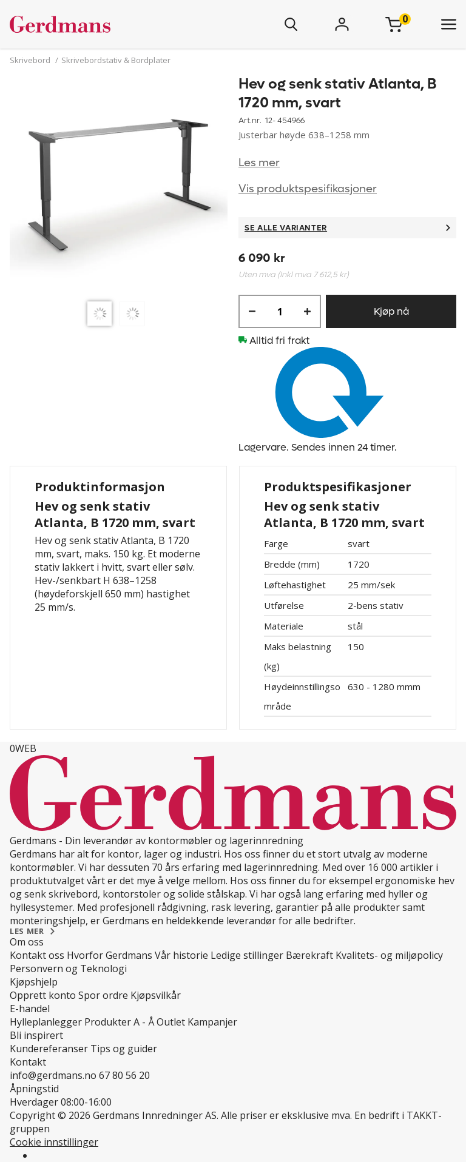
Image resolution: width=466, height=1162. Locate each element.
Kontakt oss (37, 955)
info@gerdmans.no (53, 1075)
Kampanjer (212, 1022)
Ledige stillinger (247, 955)
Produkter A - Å (119, 1022)
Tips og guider (123, 1048)
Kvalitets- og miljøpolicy (389, 955)
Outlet (171, 1022)
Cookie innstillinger (54, 1142)
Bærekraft (309, 955)
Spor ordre (103, 995)
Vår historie (181, 955)
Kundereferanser (49, 1048)
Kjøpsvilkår (155, 995)
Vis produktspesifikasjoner (307, 189)
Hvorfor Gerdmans (109, 955)
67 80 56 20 (124, 1075)
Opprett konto (43, 995)
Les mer (259, 163)
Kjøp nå (391, 311)
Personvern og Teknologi (68, 968)
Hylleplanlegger (46, 1022)
